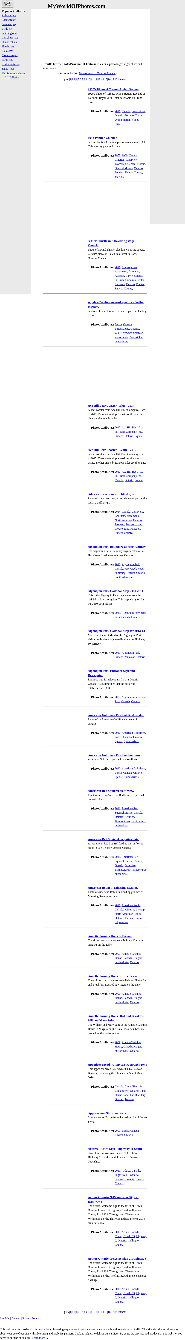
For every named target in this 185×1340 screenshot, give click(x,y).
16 (109, 79)
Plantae (140, 284)
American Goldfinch (133, 732)
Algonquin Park (131, 564)
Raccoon (135, 528)
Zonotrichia (121, 337)
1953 (117, 155)
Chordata (120, 515)
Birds (7, 28)
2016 (117, 267)
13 (99, 79)
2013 (117, 564)
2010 (117, 732)
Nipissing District (125, 572)
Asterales (133, 271)
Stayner (119, 176)
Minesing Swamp (134, 909)
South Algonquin (124, 577)
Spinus (119, 741)
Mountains (10, 55)
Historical (10, 41)
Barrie (129, 275)
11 (92, 79)
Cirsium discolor (134, 279)
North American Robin (128, 913)
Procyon (119, 524)
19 (119, 79)
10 (89, 79)
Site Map (5, 1318)
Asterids (119, 275)
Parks (7, 59)
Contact (15, 1318)
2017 (117, 427)
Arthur (125, 1232)
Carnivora (137, 511)
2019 (117, 1232)
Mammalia (133, 515)
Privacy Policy (30, 1318)
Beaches (9, 24)
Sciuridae (130, 816)
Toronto (129, 115)
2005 (117, 697)
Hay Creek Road (134, 568)
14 (102, 79)
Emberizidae (122, 328)
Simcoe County (133, 172)
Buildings (9, 33)
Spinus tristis (131, 741)
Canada (126, 111)
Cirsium (119, 279)
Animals (9, 15)
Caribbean (10, 37)
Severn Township (124, 1179)
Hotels (8, 46)
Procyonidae (122, 528)
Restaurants (10, 64)
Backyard (9, 19)
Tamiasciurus (122, 821)
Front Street (138, 111)
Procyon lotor (133, 524)
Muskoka (130, 656)
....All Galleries (10, 77)
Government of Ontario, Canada (97, 73)
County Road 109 (125, 1236)
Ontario (119, 115)
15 (105, 79)
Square (139, 435)
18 (116, 79)
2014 (117, 511)
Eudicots (120, 284)
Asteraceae (121, 271)
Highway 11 (122, 1174)
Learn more (38, 1337)
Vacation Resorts (13, 73)
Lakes (7, 50)
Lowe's (119, 1134)
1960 (125, 155)
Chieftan (120, 159)
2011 (117, 111)
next (123, 79)
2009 (117, 953)
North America (123, 520)
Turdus (129, 918)
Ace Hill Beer (129, 427)
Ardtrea (126, 1170)
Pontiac (119, 172)
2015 (117, 1288)
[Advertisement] (95, 34)
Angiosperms (129, 267)
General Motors (136, 163)
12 (95, 79)
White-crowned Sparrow (129, 332)
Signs (8, 68)
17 (112, 79)
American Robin (131, 905)
